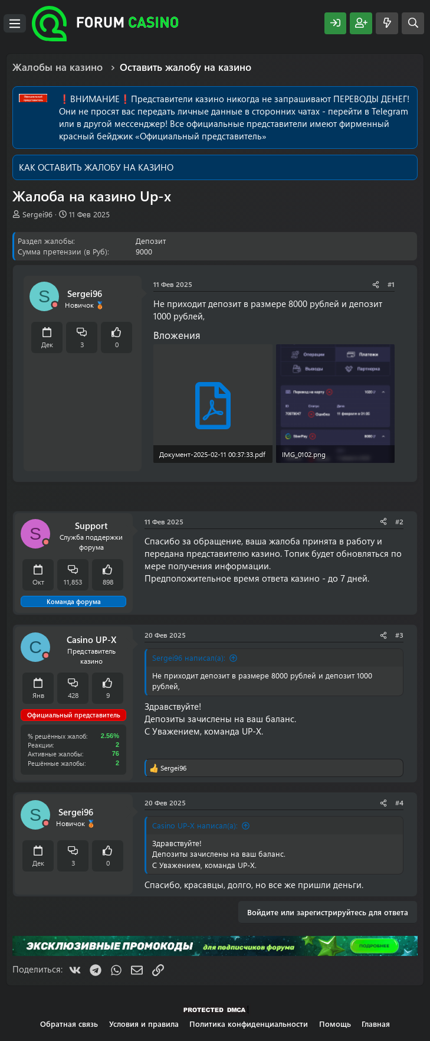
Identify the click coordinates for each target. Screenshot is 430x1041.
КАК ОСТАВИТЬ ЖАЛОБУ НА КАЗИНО (96, 167)
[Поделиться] (375, 284)
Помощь (335, 1024)
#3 (399, 634)
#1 (391, 284)
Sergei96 (37, 214)
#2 (399, 521)
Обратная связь (69, 1024)
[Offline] (55, 305)
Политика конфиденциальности (248, 1024)
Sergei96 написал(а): (188, 657)
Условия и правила (144, 1024)
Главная (376, 1024)
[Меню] (15, 23)
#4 (399, 802)
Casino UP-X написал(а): (195, 825)
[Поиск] (413, 23)
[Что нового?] (387, 23)
